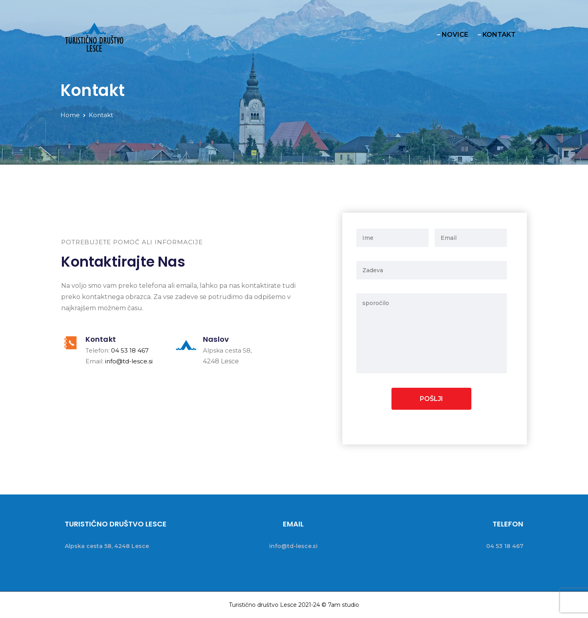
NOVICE (455, 34)
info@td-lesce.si (129, 361)
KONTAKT (499, 34)
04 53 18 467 (130, 350)
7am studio (343, 604)
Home (70, 115)
